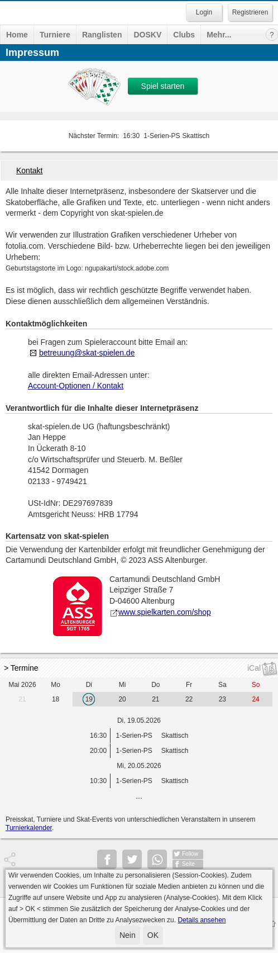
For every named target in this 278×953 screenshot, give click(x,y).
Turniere (55, 34)
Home (17, 34)
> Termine (21, 667)
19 (89, 699)
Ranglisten (102, 34)
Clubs (184, 34)
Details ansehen (202, 920)
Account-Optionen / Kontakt (75, 385)
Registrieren (250, 12)
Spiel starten (163, 86)
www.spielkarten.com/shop (160, 612)
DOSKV (147, 34)
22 (189, 699)
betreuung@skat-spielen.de (87, 352)
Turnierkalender (29, 828)
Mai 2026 (22, 685)
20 (122, 699)
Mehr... (219, 34)
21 (22, 699)
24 (255, 699)
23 (222, 699)
